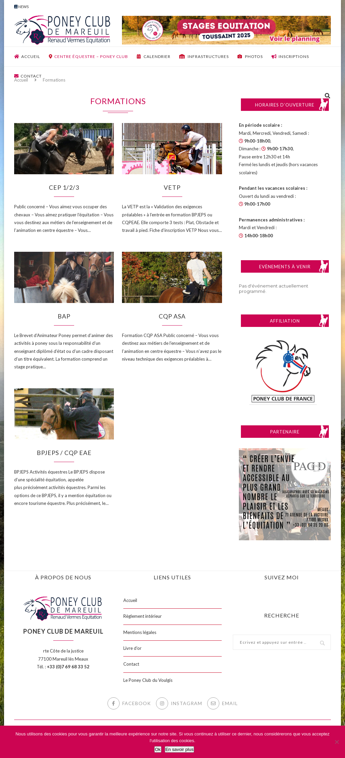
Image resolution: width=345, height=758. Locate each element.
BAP (64, 316)
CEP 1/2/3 (64, 187)
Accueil (27, 56)
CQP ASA (172, 316)
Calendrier (153, 56)
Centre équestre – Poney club (88, 56)
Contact (28, 76)
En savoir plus (179, 749)
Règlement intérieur (142, 616)
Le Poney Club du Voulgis (147, 680)
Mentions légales (139, 632)
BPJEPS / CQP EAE (64, 452)
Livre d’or (132, 648)
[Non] (336, 741)
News (21, 6)
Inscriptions (290, 56)
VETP (172, 187)
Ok (158, 749)
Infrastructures (204, 56)
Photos (250, 56)
